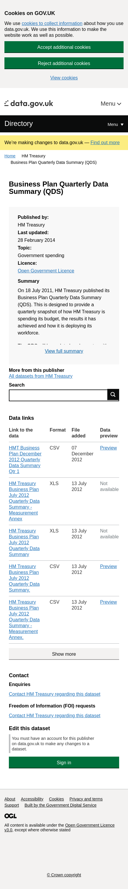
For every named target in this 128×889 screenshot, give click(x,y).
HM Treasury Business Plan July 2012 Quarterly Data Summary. (24, 578)
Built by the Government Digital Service (61, 805)
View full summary (64, 351)
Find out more (105, 142)
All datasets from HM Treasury (40, 376)
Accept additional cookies (64, 47)
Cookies (56, 799)
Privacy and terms (86, 799)
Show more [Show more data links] (64, 654)
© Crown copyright (64, 875)
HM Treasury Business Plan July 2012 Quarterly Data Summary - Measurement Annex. (24, 620)
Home (9, 156)
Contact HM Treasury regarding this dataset (54, 694)
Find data (113, 394)
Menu (109, 103)
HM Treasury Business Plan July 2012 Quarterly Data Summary (24, 542)
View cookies (64, 77)
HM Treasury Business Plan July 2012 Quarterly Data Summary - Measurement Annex (24, 501)
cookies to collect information (52, 23)
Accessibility (32, 799)
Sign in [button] (64, 762)
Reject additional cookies (64, 63)
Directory (18, 123)
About (9, 799)
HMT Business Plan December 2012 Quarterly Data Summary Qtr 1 (25, 459)
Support (11, 805)
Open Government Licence (46, 270)
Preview (108, 447)
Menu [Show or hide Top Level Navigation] (113, 124)
